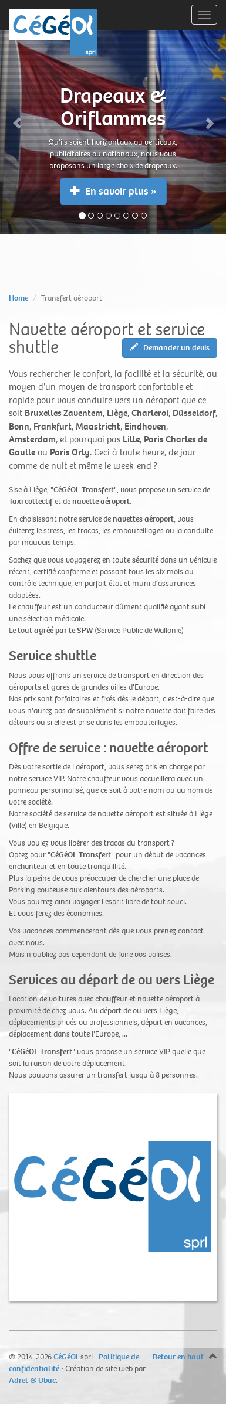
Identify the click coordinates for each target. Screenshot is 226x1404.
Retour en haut (178, 1356)
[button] (17, 117)
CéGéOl (66, 1356)
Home (18, 298)
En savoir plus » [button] (113, 191)
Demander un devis (170, 347)
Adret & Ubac (32, 1380)
